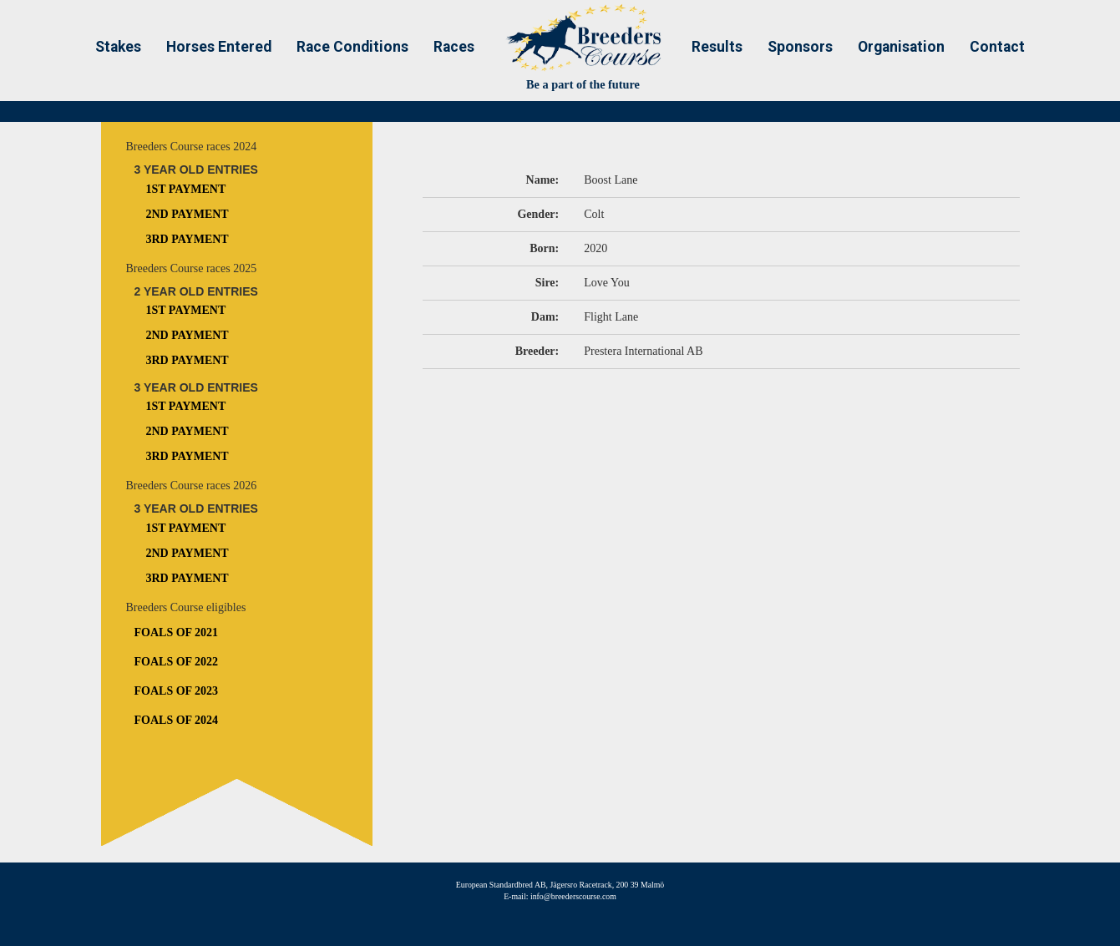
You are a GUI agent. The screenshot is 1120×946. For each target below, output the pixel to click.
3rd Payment (187, 239)
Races (453, 46)
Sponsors (800, 46)
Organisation (901, 46)
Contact (997, 46)
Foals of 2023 (176, 691)
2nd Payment (187, 214)
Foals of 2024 (176, 720)
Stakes (118, 46)
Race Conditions (352, 46)
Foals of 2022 (176, 661)
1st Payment (186, 189)
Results (717, 46)
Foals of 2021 (176, 632)
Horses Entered (218, 46)
